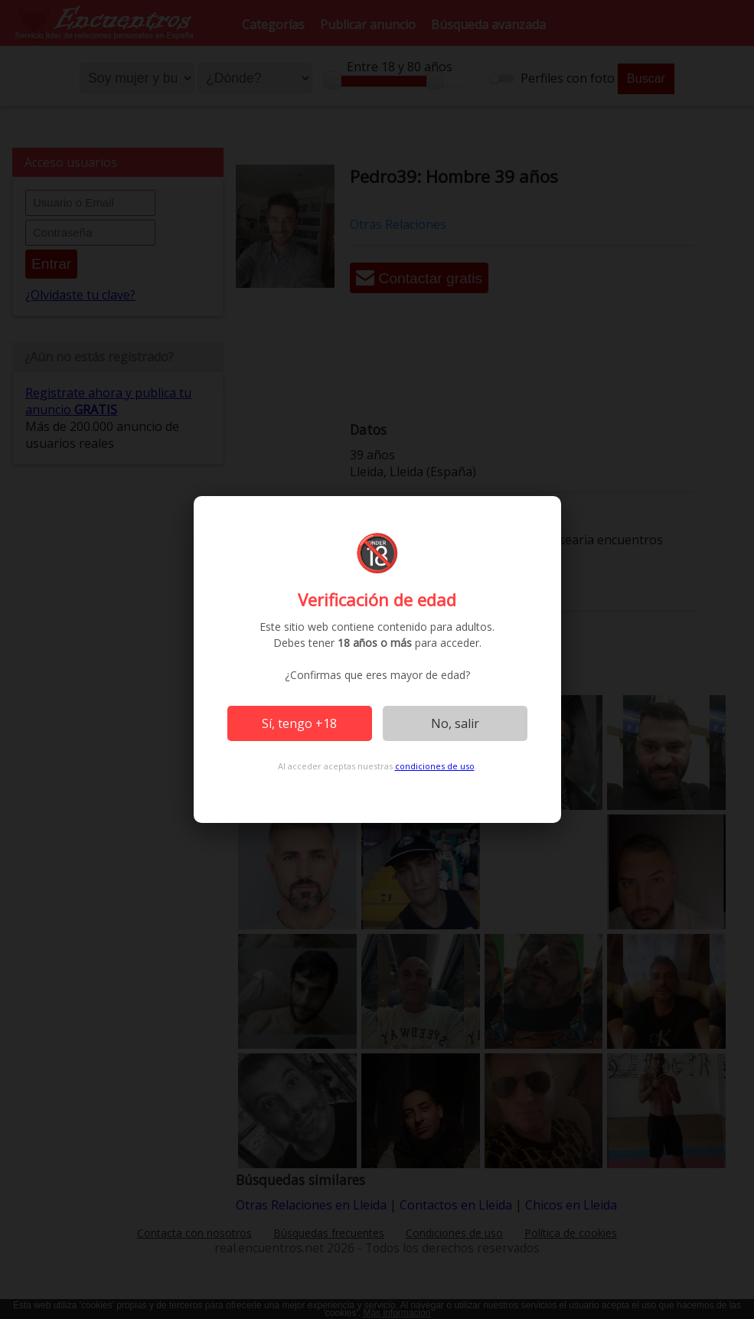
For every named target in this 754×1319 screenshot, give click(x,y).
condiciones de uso (435, 766)
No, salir (455, 723)
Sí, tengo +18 (299, 723)
